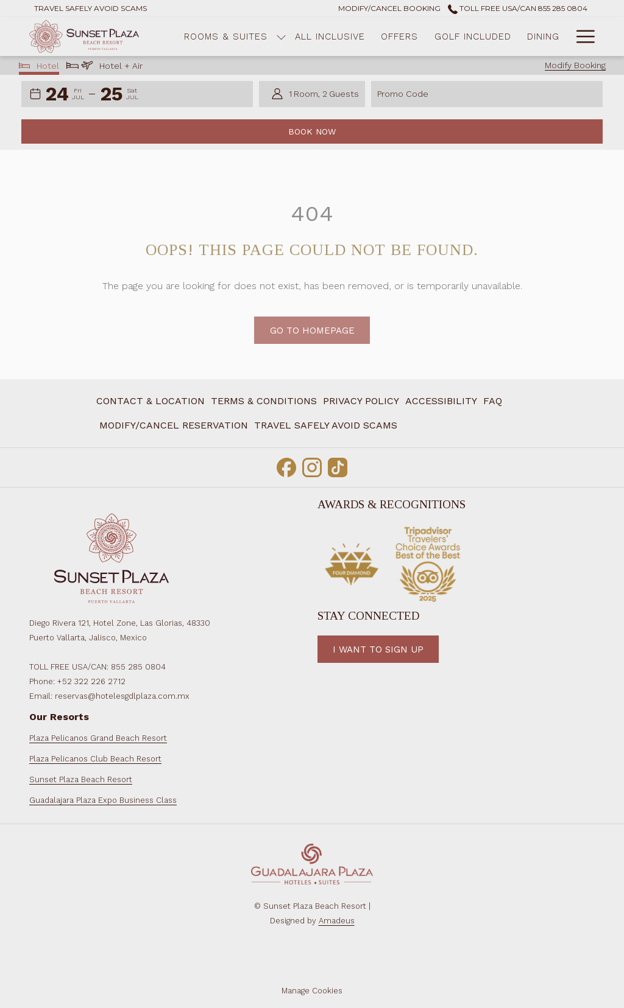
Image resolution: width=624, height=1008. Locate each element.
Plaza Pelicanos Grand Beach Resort (98, 738)
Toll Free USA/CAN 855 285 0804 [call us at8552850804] (517, 8)
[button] (65, 94)
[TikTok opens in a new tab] (337, 465)
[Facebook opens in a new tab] (286, 465)
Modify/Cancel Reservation (173, 425)
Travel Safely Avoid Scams (325, 425)
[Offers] (399, 36)
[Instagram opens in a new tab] (312, 465)
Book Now (312, 131)
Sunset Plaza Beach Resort (80, 779)
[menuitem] (173, 425)
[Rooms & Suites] (225, 36)
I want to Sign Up (378, 649)
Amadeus (337, 920)
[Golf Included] (473, 36)
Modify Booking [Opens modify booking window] (575, 65)
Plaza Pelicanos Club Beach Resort (95, 758)
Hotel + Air (104, 67)
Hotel (39, 67)
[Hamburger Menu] (581, 36)
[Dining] (543, 36)
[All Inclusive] (330, 36)
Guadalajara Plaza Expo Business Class (103, 800)
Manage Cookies (312, 990)
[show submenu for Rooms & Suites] (281, 36)
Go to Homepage (312, 343)
